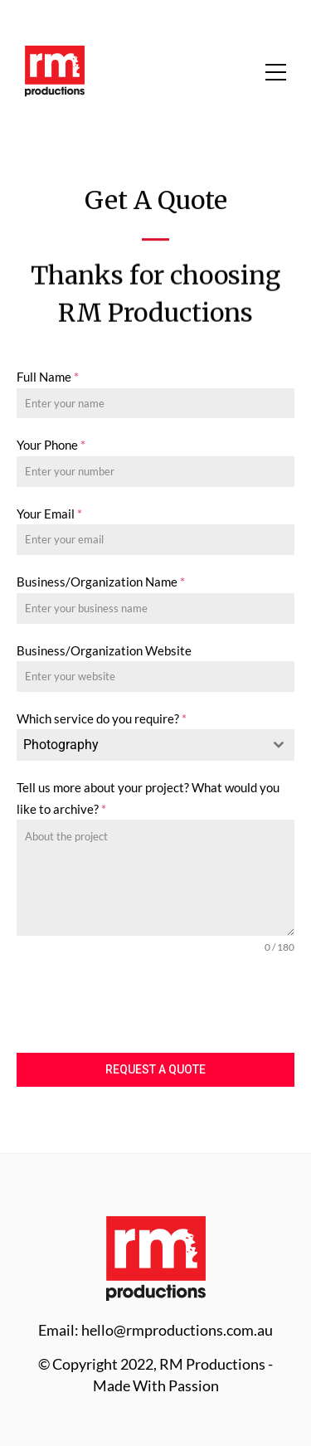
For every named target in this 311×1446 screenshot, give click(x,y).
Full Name (48, 376)
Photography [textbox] (61, 744)
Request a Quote (155, 1069)
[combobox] (155, 745)
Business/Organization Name (101, 581)
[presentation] (155, 1003)
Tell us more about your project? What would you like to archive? (148, 798)
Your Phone (51, 444)
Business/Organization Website (104, 650)
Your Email (49, 513)
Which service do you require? (102, 718)
